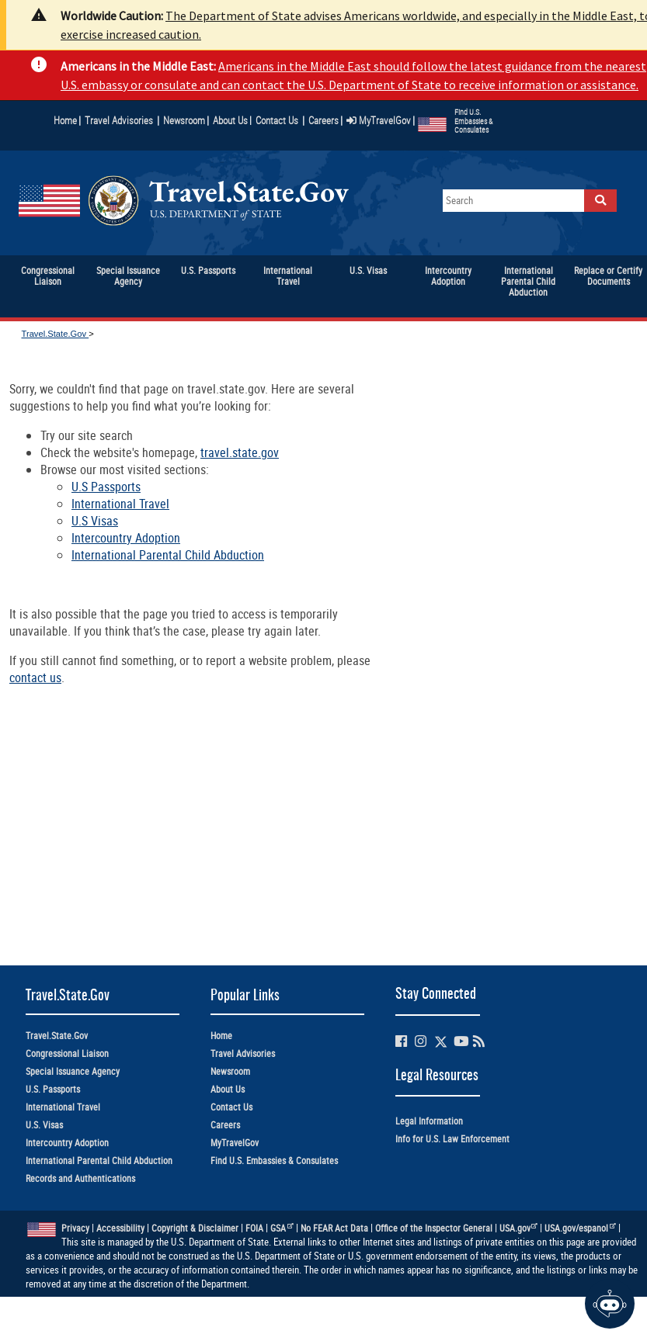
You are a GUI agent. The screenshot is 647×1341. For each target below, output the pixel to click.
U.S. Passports (53, 1089)
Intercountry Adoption (125, 537)
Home (65, 120)
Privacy (75, 1228)
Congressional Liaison (67, 1053)
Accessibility (120, 1228)
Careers (323, 120)
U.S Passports (106, 486)
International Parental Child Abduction (167, 554)
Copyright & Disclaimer (194, 1228)
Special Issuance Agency (73, 1071)
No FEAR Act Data (334, 1228)
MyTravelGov (378, 120)
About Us (232, 120)
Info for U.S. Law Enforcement (452, 1139)
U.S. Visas (44, 1125)
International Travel (120, 503)
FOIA (254, 1228)
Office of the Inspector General (433, 1228)
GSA (282, 1228)
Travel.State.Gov (55, 333)
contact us (35, 677)
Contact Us (278, 120)
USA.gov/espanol (580, 1228)
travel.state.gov (239, 452)
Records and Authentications (80, 1178)
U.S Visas (94, 520)
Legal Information (429, 1121)
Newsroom (184, 120)
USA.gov (518, 1228)
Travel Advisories (119, 120)
